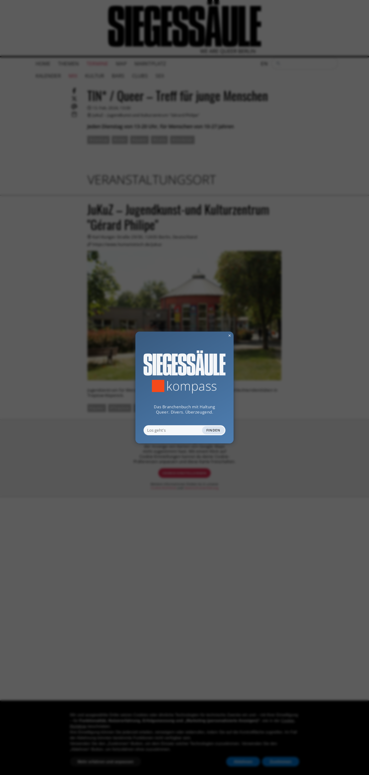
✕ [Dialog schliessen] (218, 335)
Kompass (191, 385)
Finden (213, 430)
